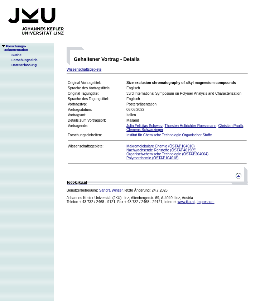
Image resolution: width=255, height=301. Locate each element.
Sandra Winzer (111, 190)
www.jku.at (186, 202)
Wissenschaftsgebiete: (86, 146)
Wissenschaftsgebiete (84, 69)
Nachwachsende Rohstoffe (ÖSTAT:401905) (161, 150)
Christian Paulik (230, 126)
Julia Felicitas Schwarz (144, 126)
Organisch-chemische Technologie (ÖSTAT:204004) (167, 154)
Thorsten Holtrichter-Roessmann (191, 126)
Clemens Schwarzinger (144, 130)
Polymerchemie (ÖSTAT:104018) (152, 158)
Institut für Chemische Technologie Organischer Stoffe (169, 135)
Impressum (205, 202)
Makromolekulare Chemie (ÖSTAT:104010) (160, 146)
